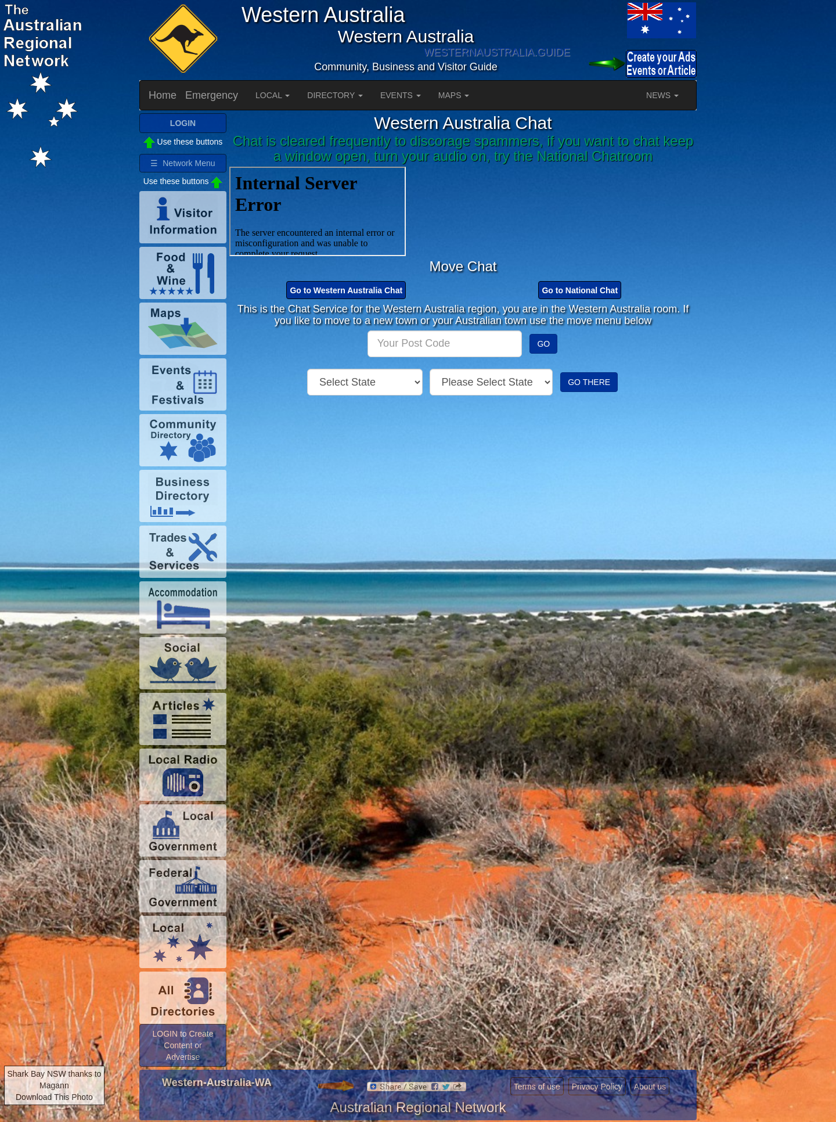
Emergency (211, 95)
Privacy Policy (597, 1086)
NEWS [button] (662, 95)
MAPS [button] (454, 95)
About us (650, 1086)
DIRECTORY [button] (335, 95)
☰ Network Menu (182, 163)
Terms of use (537, 1086)
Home (162, 95)
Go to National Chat (580, 290)
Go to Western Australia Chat (346, 290)
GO (543, 343)
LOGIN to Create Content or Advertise (182, 1045)
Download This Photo (54, 1097)
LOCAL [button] (272, 95)
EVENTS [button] (400, 95)
